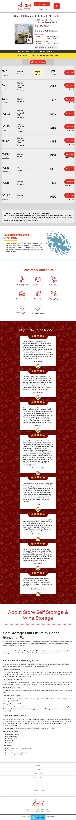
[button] (57, 6)
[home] (23, 6)
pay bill (42, 4)
